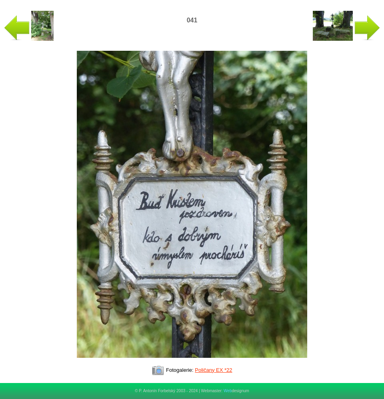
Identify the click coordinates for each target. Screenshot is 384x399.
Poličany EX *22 (213, 370)
